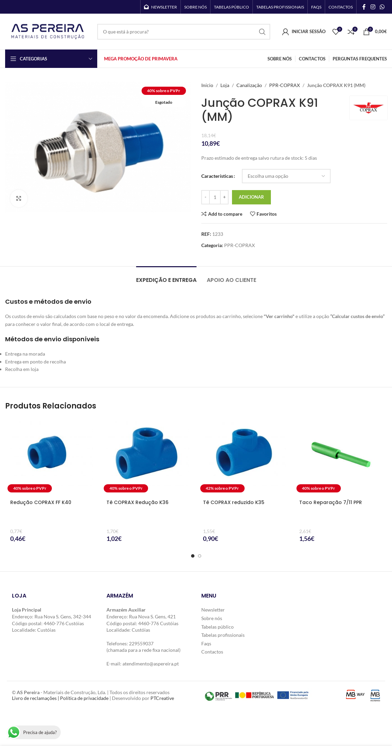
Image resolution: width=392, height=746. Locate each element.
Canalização (249, 85)
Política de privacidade (84, 698)
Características (217, 176)
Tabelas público (217, 627)
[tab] (166, 276)
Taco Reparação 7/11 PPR (330, 502)
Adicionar (251, 197)
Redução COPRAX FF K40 (40, 502)
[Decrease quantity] (205, 197)
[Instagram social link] (372, 7)
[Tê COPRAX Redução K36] (147, 456)
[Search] (183, 32)
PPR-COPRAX (284, 85)
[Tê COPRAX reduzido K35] (244, 456)
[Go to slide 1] (192, 556)
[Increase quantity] (224, 197)
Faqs (206, 643)
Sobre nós (211, 618)
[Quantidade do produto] (215, 197)
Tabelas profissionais (223, 635)
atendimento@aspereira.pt (150, 663)
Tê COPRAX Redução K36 (137, 502)
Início (207, 85)
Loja (224, 85)
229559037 (141, 643)
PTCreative (162, 698)
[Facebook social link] (364, 7)
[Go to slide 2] (199, 556)
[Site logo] (47, 31)
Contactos (212, 652)
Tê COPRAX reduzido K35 (233, 502)
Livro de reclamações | (36, 698)
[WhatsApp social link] (382, 7)
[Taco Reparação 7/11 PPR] (340, 456)
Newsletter (213, 610)
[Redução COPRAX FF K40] (51, 456)
